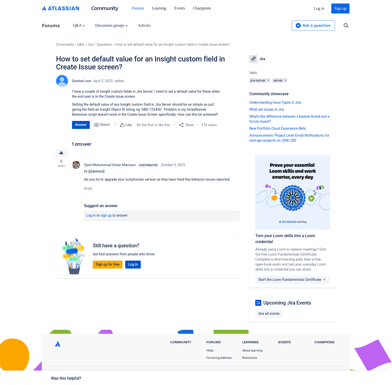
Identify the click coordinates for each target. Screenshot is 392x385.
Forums (138, 8)
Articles (144, 25)
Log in (319, 8)
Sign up (340, 8)
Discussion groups (111, 25)
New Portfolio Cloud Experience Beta (277, 128)
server (278, 80)
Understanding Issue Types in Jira (275, 102)
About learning (252, 350)
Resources (249, 358)
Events (179, 8)
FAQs (210, 350)
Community (104, 7)
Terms (313, 373)
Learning (159, 8)
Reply (88, 188)
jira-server (257, 80)
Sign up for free (108, 264)
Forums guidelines (219, 358)
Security (332, 373)
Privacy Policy (289, 373)
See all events (269, 314)
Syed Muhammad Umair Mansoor (110, 165)
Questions (104, 44)
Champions (202, 8)
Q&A (79, 25)
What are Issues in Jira (266, 109)
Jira (90, 44)
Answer (81, 125)
